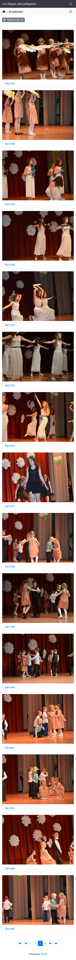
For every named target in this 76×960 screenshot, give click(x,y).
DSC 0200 (10, 687)
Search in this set (13, 19)
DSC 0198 (10, 566)
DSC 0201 (10, 747)
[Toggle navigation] (71, 4)
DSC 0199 (10, 627)
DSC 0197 (10, 506)
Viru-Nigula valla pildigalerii (19, 4)
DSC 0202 (10, 808)
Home (3, 12)
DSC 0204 (10, 868)
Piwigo (44, 954)
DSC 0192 (10, 385)
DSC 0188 (10, 144)
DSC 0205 (10, 929)
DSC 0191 (10, 325)
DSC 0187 (10, 83)
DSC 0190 (10, 264)
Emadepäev (16, 11)
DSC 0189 (10, 204)
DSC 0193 (10, 446)
